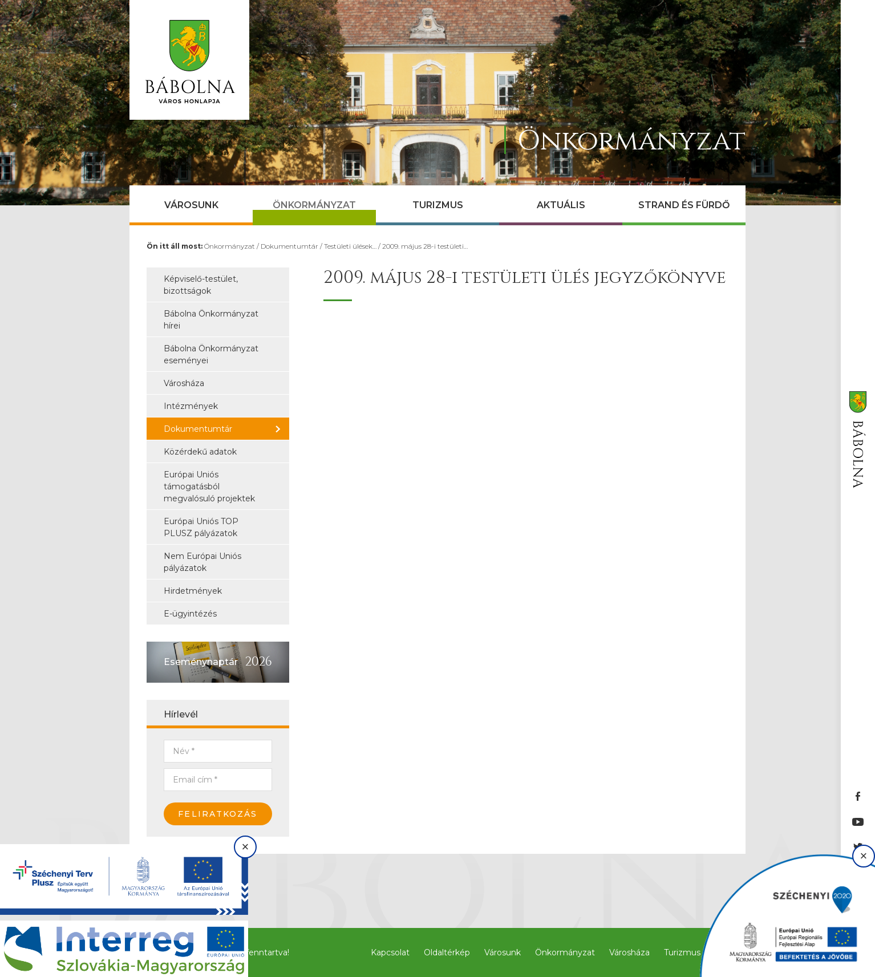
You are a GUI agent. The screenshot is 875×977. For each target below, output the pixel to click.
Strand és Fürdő (684, 205)
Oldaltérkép (447, 952)
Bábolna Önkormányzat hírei (211, 320)
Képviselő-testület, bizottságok (201, 285)
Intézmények (191, 406)
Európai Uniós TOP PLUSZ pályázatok (201, 527)
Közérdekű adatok (200, 452)
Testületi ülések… (350, 246)
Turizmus (437, 205)
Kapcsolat (390, 952)
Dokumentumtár (289, 246)
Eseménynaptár (201, 661)
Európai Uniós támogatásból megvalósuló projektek (209, 486)
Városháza (184, 383)
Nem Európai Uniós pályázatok (202, 562)
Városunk (191, 205)
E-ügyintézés (190, 614)
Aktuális (561, 205)
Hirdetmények (193, 591)
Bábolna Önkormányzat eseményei (211, 354)
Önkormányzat (314, 205)
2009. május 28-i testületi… (425, 246)
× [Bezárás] (245, 847)
